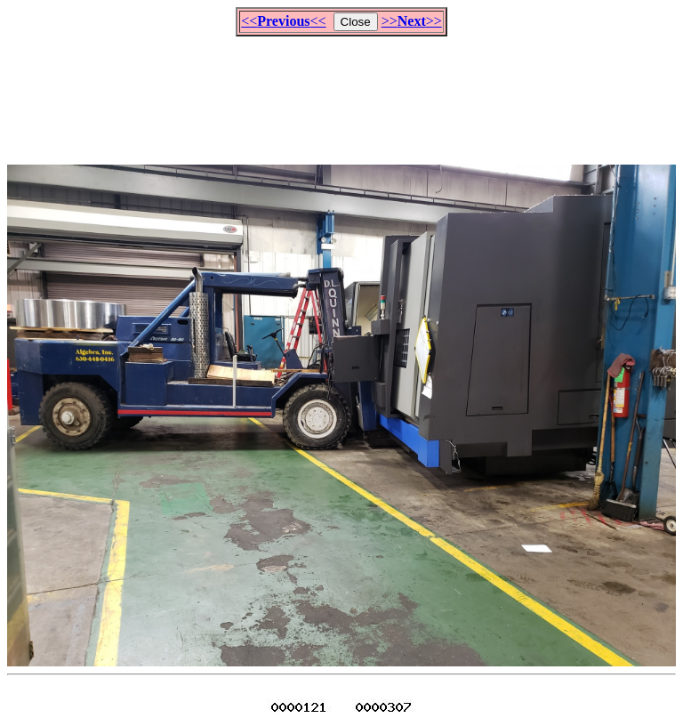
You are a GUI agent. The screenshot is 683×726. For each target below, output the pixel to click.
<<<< (283, 20)
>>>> (412, 20)
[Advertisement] (341, 92)
